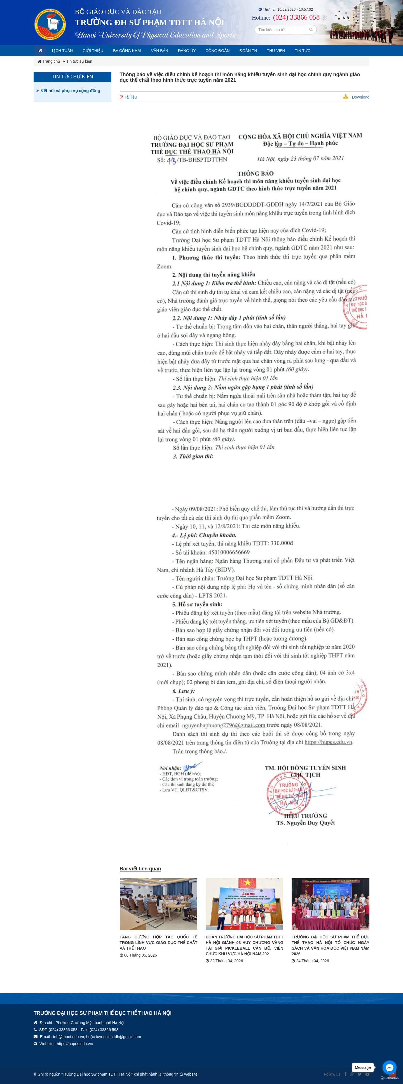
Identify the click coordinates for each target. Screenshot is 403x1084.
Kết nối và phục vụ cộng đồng (70, 90)
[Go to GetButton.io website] (390, 1078)
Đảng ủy (202, 50)
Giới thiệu (99, 50)
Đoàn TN (269, 50)
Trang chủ (49, 61)
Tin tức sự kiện (79, 61)
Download (356, 97)
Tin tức (328, 50)
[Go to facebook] (390, 1067)
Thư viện (299, 50)
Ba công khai (136, 50)
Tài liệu (128, 97)
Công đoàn (235, 50)
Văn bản (172, 50)
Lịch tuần (66, 50)
